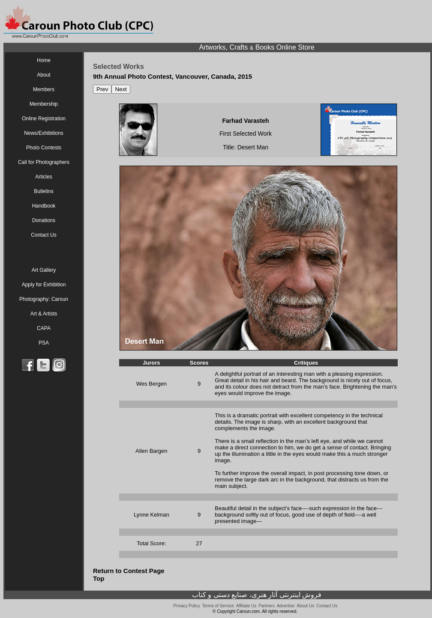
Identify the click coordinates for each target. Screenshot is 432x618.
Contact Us (43, 235)
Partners (266, 605)
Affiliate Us (246, 605)
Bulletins (43, 191)
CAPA (44, 328)
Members (43, 89)
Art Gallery (44, 270)
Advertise (286, 605)
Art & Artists (43, 314)
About (43, 75)
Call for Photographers (43, 162)
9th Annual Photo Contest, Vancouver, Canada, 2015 (172, 76)
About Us (305, 605)
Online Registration (44, 119)
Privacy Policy (186, 605)
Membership (44, 104)
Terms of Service (218, 605)
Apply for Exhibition (44, 285)
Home (44, 60)
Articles (43, 177)
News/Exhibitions (43, 133)
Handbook (44, 206)
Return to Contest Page (129, 570)
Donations (43, 220)
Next (120, 89)
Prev (102, 89)
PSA (44, 343)
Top (98, 578)
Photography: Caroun (43, 299)
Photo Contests (43, 148)
